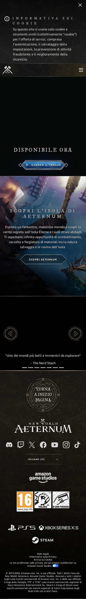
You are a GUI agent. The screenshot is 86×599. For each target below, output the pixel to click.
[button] (10, 333)
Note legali (43, 553)
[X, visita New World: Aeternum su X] (32, 445)
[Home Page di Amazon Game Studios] (43, 478)
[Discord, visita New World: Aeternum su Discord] (9, 444)
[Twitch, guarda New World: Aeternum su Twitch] (20, 444)
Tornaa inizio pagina (43, 395)
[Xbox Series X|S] (58, 528)
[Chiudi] (80, 5)
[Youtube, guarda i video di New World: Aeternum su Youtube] (54, 444)
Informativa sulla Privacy (43, 556)
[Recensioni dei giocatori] (55, 367)
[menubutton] (81, 70)
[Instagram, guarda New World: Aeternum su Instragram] (66, 444)
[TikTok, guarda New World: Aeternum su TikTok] (77, 444)
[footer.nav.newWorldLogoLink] (43, 431)
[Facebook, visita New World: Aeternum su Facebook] (43, 444)
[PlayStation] (21, 528)
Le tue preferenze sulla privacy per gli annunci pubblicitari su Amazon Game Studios (43, 564)
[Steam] (43, 540)
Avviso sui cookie (43, 559)
